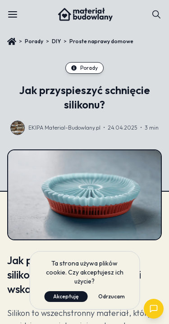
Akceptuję (65, 296)
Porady (34, 41)
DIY (56, 41)
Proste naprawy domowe (101, 41)
